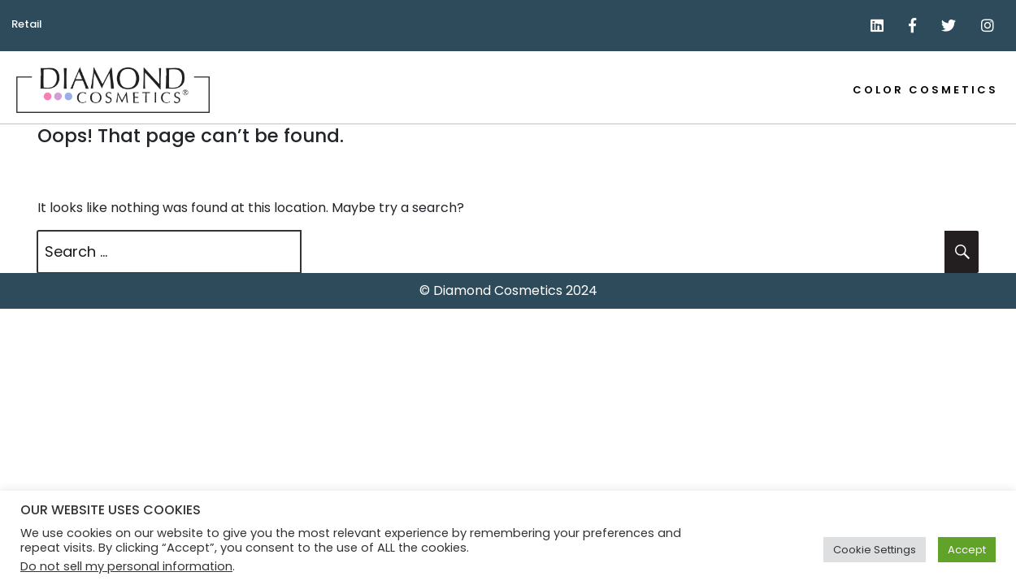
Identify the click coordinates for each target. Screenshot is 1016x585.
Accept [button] (967, 549)
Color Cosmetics (925, 90)
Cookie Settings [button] (874, 549)
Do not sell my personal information (126, 566)
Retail (26, 24)
